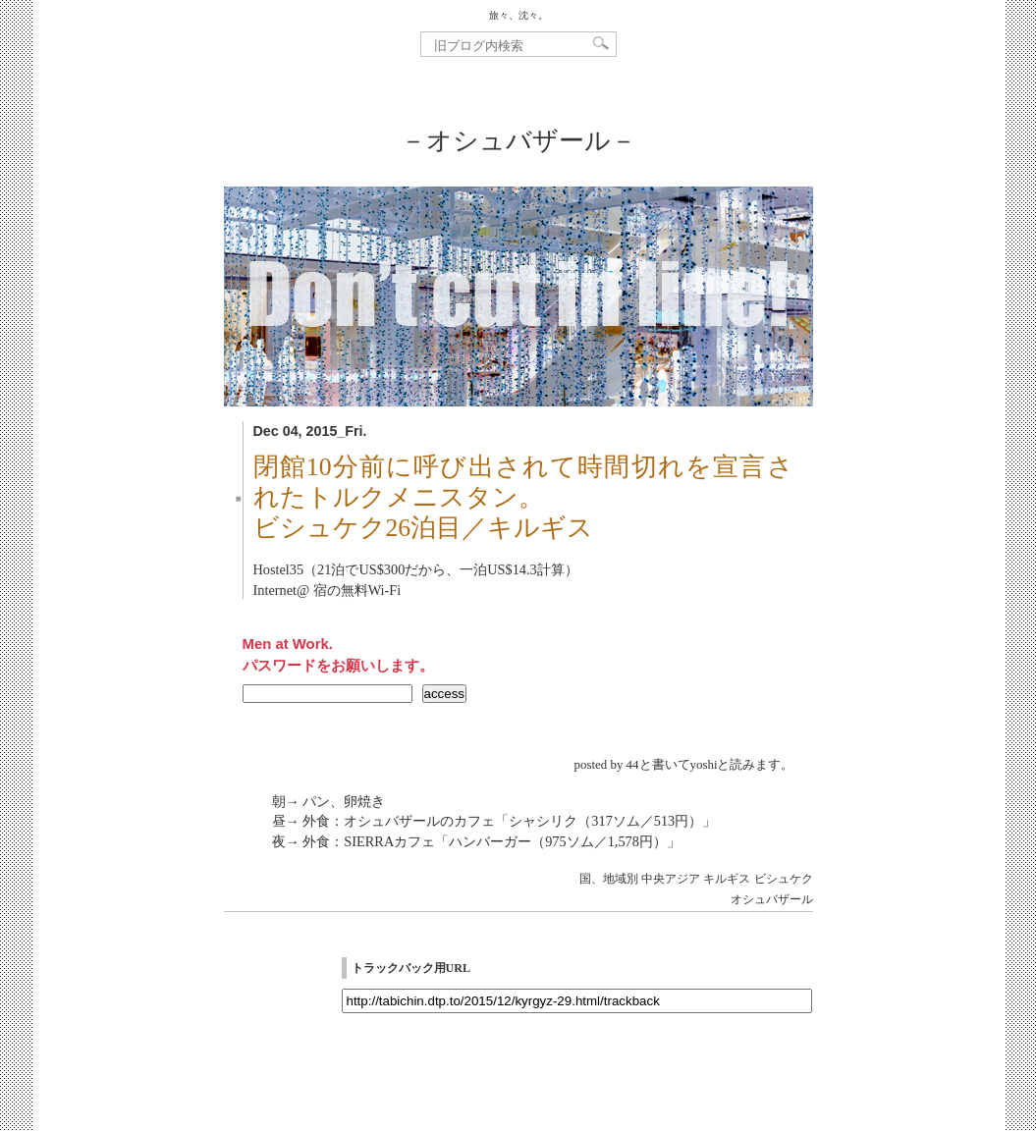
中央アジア (670, 879)
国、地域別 (608, 879)
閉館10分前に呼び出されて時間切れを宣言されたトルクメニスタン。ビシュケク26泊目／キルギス (523, 497)
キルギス (726, 879)
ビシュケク (783, 879)
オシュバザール (772, 899)
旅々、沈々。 (518, 15)
